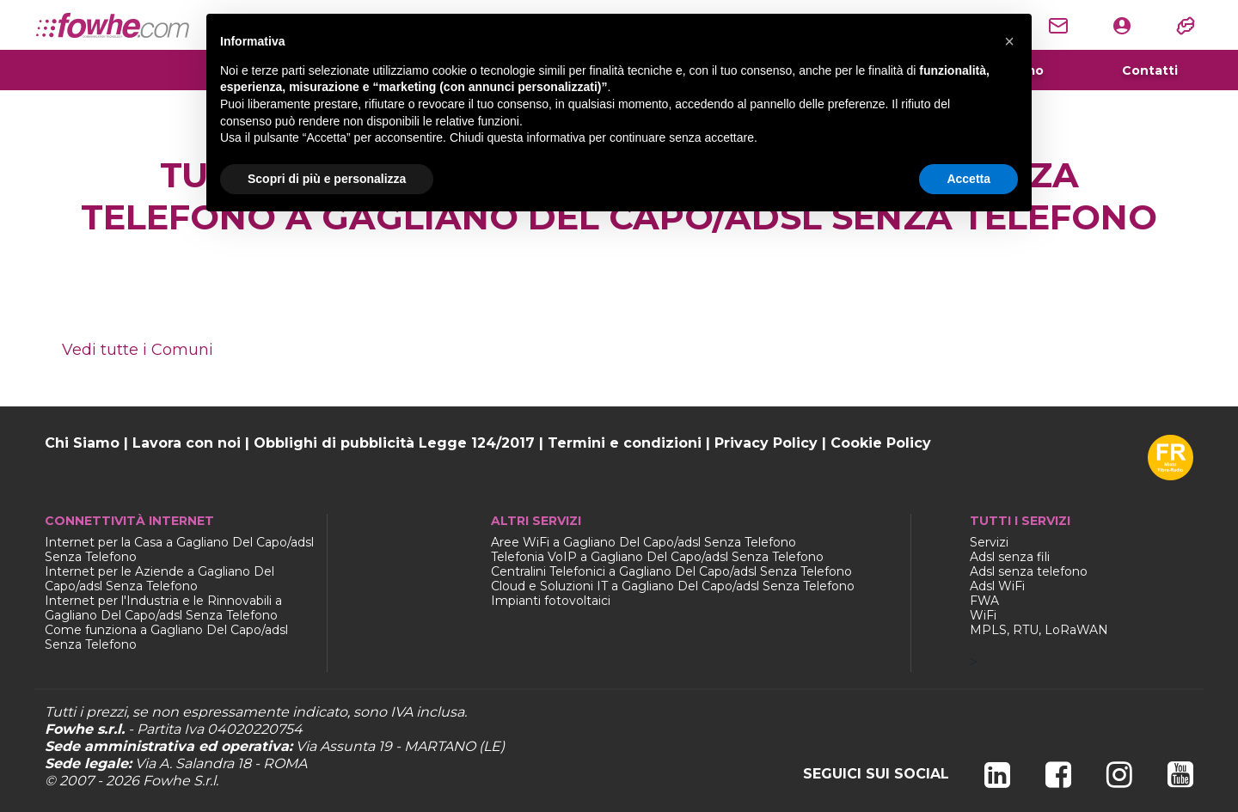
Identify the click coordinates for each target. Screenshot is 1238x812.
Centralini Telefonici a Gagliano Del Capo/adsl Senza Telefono (671, 571)
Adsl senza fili (1010, 557)
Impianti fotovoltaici (550, 600)
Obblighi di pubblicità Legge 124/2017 (394, 443)
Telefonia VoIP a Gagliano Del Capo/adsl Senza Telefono (657, 557)
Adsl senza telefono (1029, 571)
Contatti (1150, 70)
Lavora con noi (186, 443)
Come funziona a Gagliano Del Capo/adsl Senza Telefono (166, 637)
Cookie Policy (880, 443)
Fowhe (166, 780)
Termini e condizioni (625, 443)
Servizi (989, 542)
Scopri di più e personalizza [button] (327, 179)
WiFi (983, 615)
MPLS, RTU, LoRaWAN (1039, 630)
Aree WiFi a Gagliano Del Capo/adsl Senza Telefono (643, 542)
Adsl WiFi (997, 586)
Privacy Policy (766, 443)
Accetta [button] (968, 179)
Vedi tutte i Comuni (137, 349)
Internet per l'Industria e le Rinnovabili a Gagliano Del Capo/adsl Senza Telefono (163, 608)
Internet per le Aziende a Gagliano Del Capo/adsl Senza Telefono (159, 579)
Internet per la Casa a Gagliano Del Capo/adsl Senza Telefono (179, 549)
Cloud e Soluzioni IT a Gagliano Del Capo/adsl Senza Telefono (673, 586)
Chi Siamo (82, 443)
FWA (984, 600)
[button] (1009, 41)
